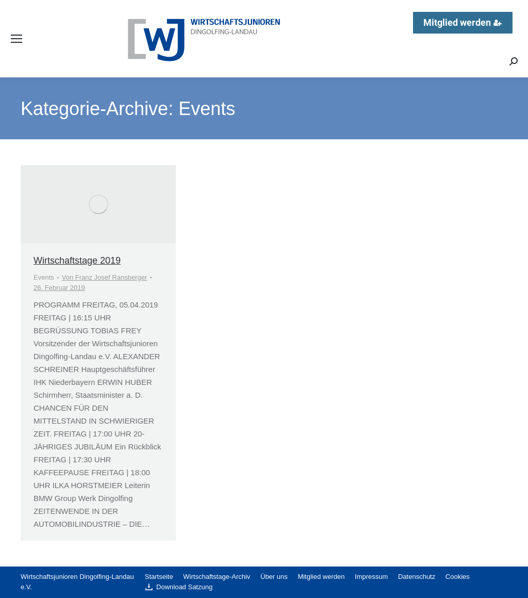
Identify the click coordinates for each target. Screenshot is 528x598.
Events (44, 277)
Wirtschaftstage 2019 (77, 260)
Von (104, 277)
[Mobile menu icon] (16, 39)
